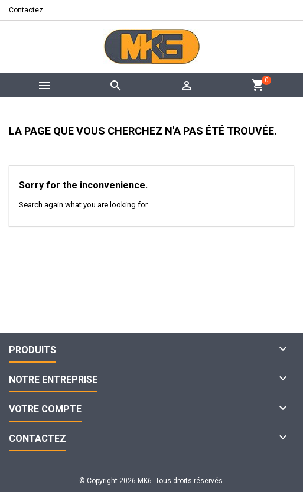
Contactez (26, 10)
